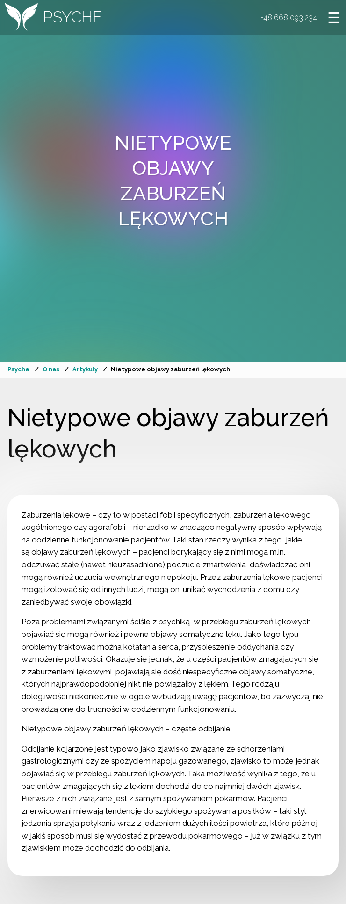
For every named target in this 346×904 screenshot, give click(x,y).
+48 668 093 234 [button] (287, 18)
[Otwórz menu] (332, 19)
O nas (51, 369)
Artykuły (85, 369)
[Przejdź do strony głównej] (55, 19)
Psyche (18, 369)
